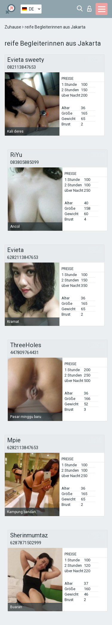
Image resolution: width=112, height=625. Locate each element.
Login (89, 8)
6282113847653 (22, 257)
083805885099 (24, 162)
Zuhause (13, 27)
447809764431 (24, 352)
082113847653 (21, 67)
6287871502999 (25, 542)
